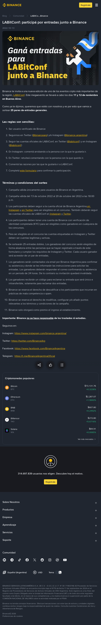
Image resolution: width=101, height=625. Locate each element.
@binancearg (40, 135)
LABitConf (18, 95)
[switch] (58, 572)
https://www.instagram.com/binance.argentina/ (40, 333)
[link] (4, 16)
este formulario (28, 170)
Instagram (55, 213)
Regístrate (86, 5)
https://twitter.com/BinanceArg (28, 341)
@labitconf (73, 141)
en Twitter (27, 210)
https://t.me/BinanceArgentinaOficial (34, 356)
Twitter (67, 213)
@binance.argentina (76, 135)
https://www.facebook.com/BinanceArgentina (40, 348)
